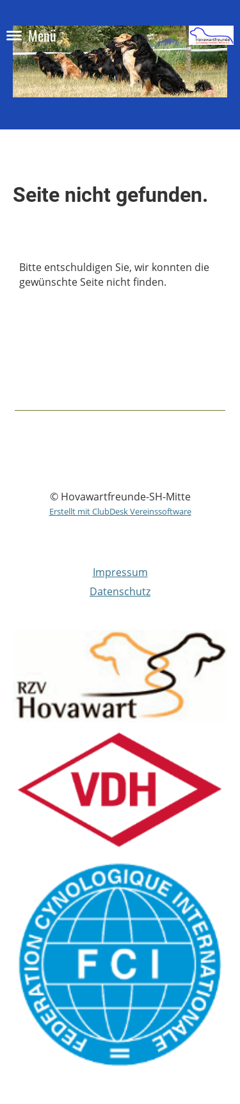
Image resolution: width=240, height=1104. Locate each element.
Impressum (120, 572)
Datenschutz (120, 591)
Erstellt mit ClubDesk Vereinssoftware (120, 511)
